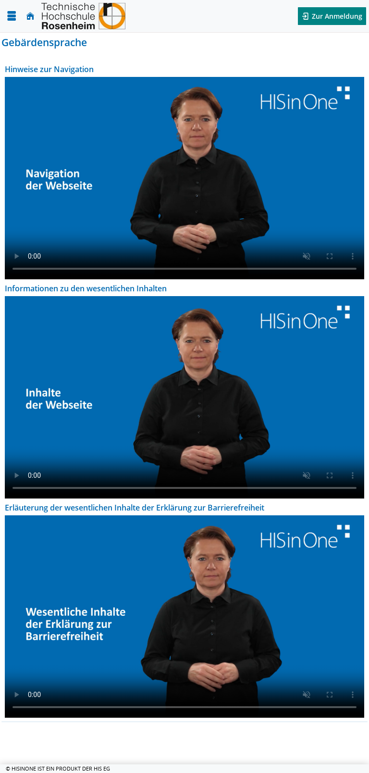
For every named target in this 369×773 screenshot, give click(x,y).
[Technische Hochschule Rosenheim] (83, 16)
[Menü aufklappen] (11, 16)
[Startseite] (30, 16)
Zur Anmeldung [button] (336, 16)
